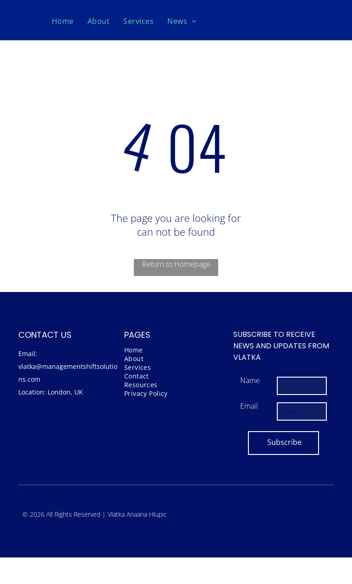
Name (250, 380)
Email (249, 406)
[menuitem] (63, 21)
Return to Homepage (176, 264)
